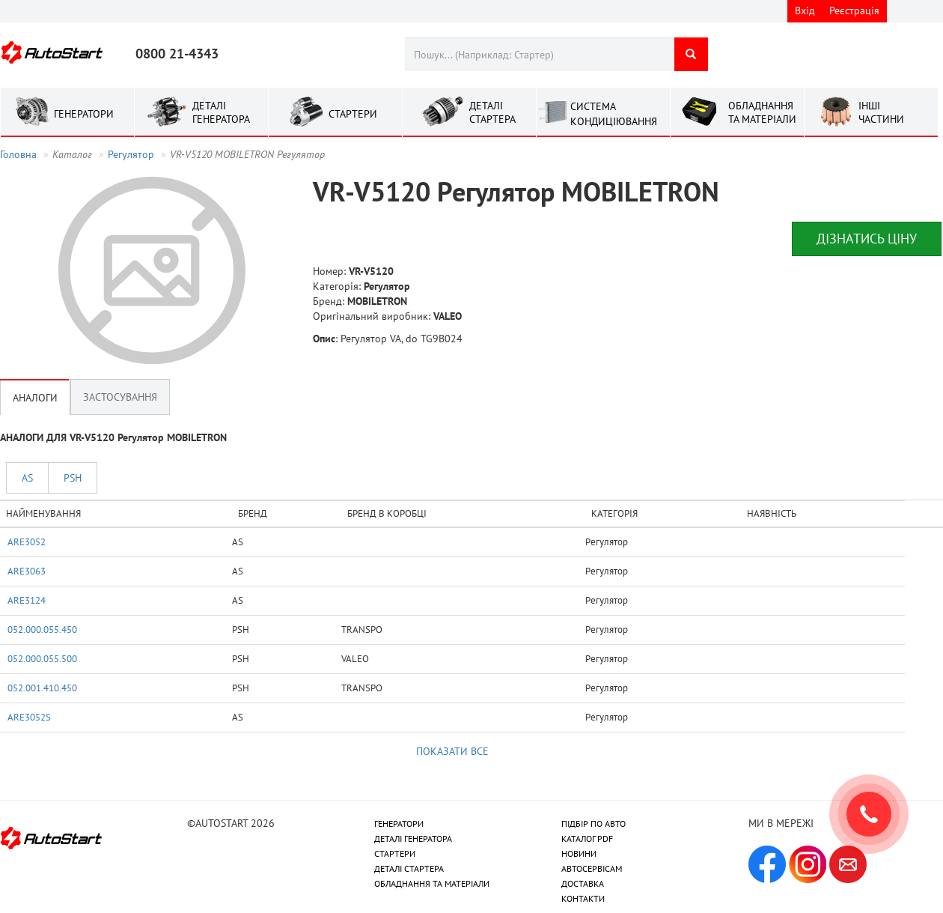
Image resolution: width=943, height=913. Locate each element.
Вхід (805, 10)
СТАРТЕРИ (394, 853)
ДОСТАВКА (582, 883)
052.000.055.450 (42, 629)
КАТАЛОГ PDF (587, 838)
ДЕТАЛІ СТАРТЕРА (409, 868)
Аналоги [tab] (35, 397)
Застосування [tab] (120, 397)
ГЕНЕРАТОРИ (399, 823)
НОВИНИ (578, 853)
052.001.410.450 (42, 688)
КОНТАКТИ (583, 898)
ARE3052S (29, 717)
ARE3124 (26, 600)
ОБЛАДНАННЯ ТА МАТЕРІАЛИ (431, 883)
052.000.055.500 (42, 658)
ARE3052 (26, 542)
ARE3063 (26, 571)
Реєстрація (854, 10)
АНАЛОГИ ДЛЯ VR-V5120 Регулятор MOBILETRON (113, 437)
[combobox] (539, 54)
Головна (18, 154)
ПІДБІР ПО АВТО (593, 823)
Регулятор (131, 154)
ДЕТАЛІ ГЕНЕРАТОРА (413, 838)
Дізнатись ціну (867, 238)
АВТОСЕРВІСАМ (591, 868)
